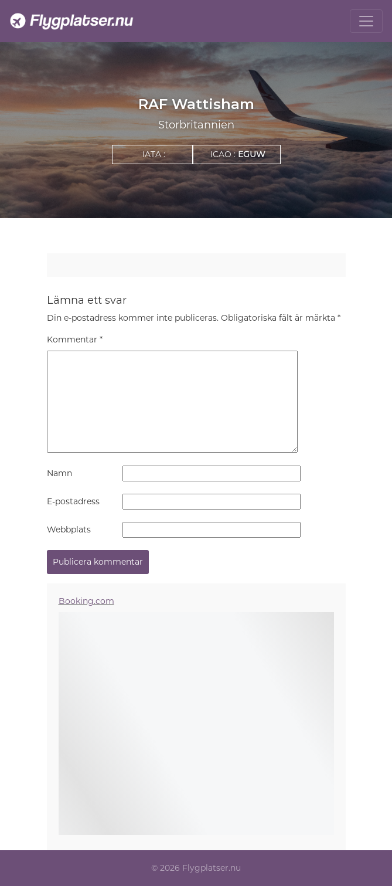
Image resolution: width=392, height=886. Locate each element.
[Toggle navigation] (366, 21)
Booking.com (86, 601)
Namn (59, 473)
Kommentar (75, 339)
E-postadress (73, 501)
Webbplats (69, 529)
